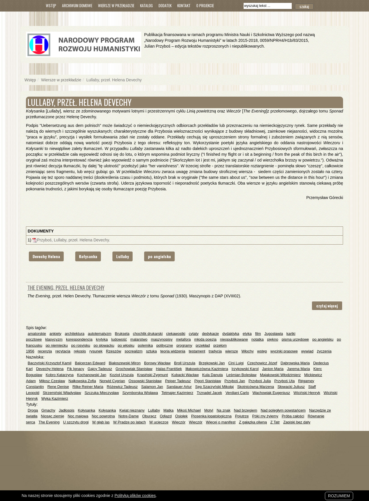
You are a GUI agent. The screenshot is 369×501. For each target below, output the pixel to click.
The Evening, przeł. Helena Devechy (65, 287)
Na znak (223, 410)
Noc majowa (78, 416)
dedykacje (210, 333)
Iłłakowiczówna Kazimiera (206, 369)
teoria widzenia (172, 351)
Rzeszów (113, 351)
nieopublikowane (234, 339)
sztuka (151, 351)
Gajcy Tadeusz (100, 369)
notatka (257, 339)
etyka (247, 333)
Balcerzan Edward (90, 363)
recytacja (62, 351)
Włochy (247, 351)
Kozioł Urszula (121, 375)
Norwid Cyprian (112, 381)
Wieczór (178, 422)
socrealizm (133, 351)
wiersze (231, 351)
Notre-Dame (128, 416)
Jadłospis (66, 410)
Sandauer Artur (179, 386)
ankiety (55, 333)
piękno (272, 339)
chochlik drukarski (148, 333)
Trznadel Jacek (209, 393)
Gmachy (48, 410)
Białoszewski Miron (125, 363)
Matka (168, 410)
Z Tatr (275, 422)
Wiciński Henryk (306, 393)
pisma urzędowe (295, 339)
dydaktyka (230, 333)
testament (197, 351)
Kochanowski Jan (91, 375)
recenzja (45, 351)
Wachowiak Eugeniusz (271, 393)
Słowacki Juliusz (291, 386)
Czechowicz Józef (262, 363)
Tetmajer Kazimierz (177, 393)
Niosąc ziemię (52, 416)
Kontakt (184, 5)
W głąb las (101, 422)
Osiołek (181, 416)
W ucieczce (158, 422)
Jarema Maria (298, 369)
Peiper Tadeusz (178, 381)
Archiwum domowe (77, 5)
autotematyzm (100, 333)
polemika (145, 345)
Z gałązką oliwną (253, 422)
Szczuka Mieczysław (101, 393)
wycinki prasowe (284, 351)
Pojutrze (242, 416)
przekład (203, 345)
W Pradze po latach (129, 422)
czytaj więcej (327, 306)
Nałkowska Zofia (82, 381)
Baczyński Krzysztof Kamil (49, 363)
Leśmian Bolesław (241, 375)
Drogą (33, 410)
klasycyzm (54, 339)
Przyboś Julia (259, 381)
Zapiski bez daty (296, 422)
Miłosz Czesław (52, 381)
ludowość (119, 339)
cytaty (194, 333)
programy (184, 345)
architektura (74, 333)
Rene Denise (58, 386)
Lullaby (122, 256)
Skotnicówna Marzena (255, 386)
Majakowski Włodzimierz (280, 375)
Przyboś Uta (284, 381)
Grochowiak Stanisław (134, 369)
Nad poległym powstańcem (283, 410)
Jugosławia (273, 333)
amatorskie (37, 333)
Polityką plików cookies (135, 495)
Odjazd (166, 416)
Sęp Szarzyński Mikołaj (214, 386)
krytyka (102, 339)
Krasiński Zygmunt (152, 375)
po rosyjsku (80, 345)
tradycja (215, 351)
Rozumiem (339, 496)
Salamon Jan (152, 386)
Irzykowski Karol (245, 369)
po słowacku (104, 345)
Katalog (146, 5)
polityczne (164, 345)
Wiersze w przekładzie (116, 5)
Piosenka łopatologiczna (211, 416)
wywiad (307, 351)
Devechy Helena (46, 256)
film (258, 333)
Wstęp (51, 5)
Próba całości (293, 416)
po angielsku (159, 256)
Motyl (208, 410)
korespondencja (79, 339)
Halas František (169, 369)
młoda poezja (205, 339)
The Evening (49, 422)
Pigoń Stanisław (207, 381)
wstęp (262, 351)
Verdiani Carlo (237, 393)
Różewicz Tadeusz (122, 386)
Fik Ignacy (75, 369)
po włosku (126, 345)
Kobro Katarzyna (60, 375)
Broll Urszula (184, 363)
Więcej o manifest (221, 422)
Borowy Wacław (157, 363)
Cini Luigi (236, 363)
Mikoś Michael (189, 410)
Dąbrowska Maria (295, 363)
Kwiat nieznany (131, 410)
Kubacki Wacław (185, 375)
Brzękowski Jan (212, 363)
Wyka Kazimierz (54, 398)
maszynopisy (161, 339)
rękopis (80, 351)
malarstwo (138, 339)
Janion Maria (272, 369)
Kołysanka (88, 256)
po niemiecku (57, 345)
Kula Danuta (212, 375)
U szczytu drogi (76, 422)
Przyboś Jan (235, 381)
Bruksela (122, 333)
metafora (183, 339)
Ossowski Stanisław (145, 381)
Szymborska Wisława (140, 393)
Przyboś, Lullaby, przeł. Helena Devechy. (73, 240)
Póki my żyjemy (265, 416)
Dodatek (165, 5)
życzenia (324, 351)
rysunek (96, 351)
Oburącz (149, 416)
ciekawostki (175, 333)
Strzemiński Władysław (62, 393)
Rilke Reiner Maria (87, 386)
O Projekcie (205, 5)
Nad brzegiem (245, 410)
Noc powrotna (103, 416)
